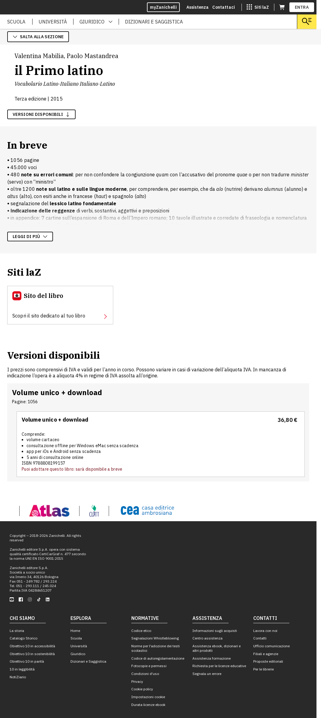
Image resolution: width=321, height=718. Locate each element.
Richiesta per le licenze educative (219, 666)
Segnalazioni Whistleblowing (155, 638)
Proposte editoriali (268, 661)
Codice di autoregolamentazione (157, 658)
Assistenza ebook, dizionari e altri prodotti (216, 648)
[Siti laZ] (258, 7)
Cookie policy (142, 689)
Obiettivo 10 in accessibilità (32, 646)
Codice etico (141, 630)
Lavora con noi (265, 630)
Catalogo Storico (23, 638)
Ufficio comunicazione (271, 646)
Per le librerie (263, 669)
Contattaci (223, 7)
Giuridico (77, 653)
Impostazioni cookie (148, 697)
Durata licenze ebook (148, 704)
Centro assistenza (207, 638)
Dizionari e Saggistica (88, 661)
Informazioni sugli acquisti (214, 630)
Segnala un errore (206, 673)
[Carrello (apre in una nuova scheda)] (282, 7)
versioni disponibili (41, 114)
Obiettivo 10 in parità (27, 661)
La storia (17, 630)
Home (75, 630)
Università (78, 646)
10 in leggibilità (22, 669)
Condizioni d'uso (145, 673)
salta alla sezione (38, 36)
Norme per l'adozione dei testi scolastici (155, 648)
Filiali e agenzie (265, 653)
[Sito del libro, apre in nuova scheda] (60, 305)
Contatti (259, 638)
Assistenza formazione (211, 658)
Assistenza (197, 7)
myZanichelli (163, 7)
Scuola (76, 638)
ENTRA (302, 7)
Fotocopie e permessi (149, 666)
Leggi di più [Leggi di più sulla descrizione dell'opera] (30, 236)
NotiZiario (18, 677)
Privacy (137, 681)
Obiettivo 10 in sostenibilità (32, 653)
